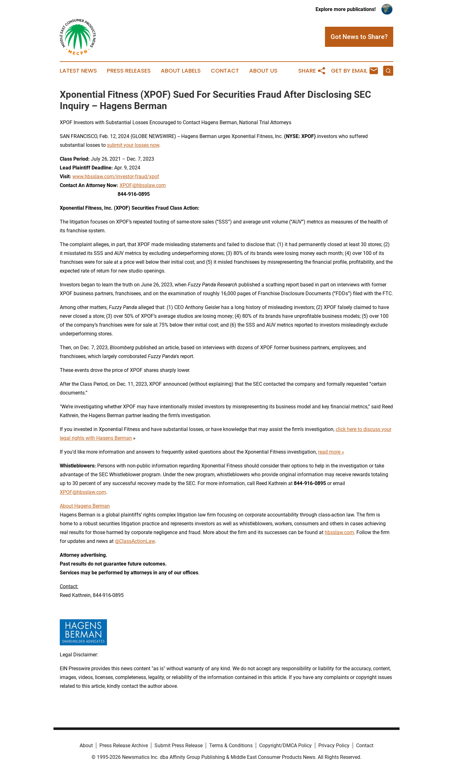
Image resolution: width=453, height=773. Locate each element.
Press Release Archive (123, 745)
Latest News (78, 70)
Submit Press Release (178, 745)
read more (329, 452)
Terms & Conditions (231, 745)
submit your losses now (133, 145)
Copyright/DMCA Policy (285, 745)
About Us (263, 70)
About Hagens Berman (85, 506)
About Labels (181, 70)
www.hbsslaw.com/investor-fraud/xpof (115, 176)
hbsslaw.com (339, 532)
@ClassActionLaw (135, 541)
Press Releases (129, 70)
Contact (225, 70)
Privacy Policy (334, 745)
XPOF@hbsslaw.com (143, 185)
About (86, 745)
